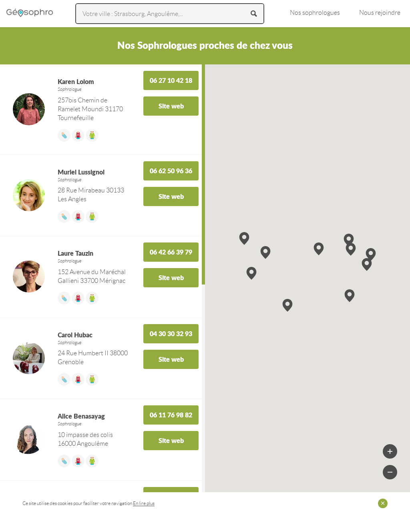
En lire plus (144, 503)
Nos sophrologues (315, 12)
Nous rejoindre (379, 12)
